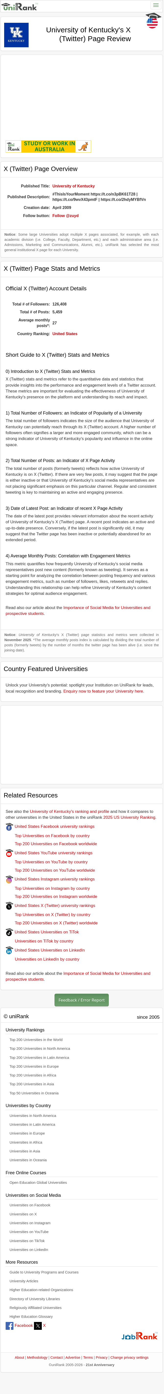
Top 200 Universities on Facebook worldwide (51, 844)
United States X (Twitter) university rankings (50, 905)
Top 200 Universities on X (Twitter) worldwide (52, 923)
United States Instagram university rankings (50, 879)
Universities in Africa (26, 1142)
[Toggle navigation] (156, 5)
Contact (56, 1357)
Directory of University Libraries (35, 1299)
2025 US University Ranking (129, 817)
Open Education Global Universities (38, 1183)
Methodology (37, 1357)
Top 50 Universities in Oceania (34, 1093)
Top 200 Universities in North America (40, 1049)
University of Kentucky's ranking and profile (69, 811)
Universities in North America (33, 1116)
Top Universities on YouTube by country (46, 862)
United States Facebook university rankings (50, 826)
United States (65, 334)
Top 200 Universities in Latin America (39, 1058)
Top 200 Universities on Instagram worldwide (51, 896)
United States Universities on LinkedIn (45, 950)
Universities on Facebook (30, 1205)
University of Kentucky (74, 186)
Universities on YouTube (29, 1232)
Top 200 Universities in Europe (34, 1066)
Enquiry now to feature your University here (103, 691)
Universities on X (23, 1214)
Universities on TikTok (27, 1241)
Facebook (19, 1325)
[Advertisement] (81, 94)
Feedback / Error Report (82, 1000)
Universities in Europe (27, 1133)
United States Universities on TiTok (42, 932)
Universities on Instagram (30, 1223)
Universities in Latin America (32, 1124)
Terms (88, 1357)
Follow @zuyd (66, 216)
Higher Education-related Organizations (41, 1290)
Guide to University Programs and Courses (44, 1272)
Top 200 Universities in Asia (32, 1084)
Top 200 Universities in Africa (33, 1075)
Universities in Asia (25, 1151)
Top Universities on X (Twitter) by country (48, 914)
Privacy (102, 1357)
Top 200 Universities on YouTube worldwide (50, 870)
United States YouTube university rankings (49, 853)
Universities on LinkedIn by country (42, 959)
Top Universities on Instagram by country (48, 888)
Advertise (73, 1357)
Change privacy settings (129, 1357)
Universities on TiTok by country (39, 941)
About (19, 1357)
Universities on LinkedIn (29, 1250)
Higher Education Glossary (31, 1317)
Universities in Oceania (28, 1160)
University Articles (24, 1281)
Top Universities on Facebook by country (48, 835)
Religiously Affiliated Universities (36, 1308)
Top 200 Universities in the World (36, 1040)
